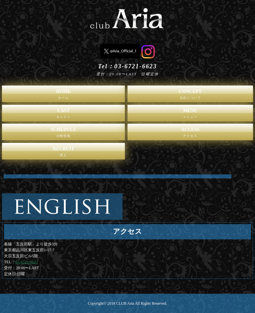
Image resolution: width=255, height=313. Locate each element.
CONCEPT (190, 95)
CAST (63, 114)
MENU (190, 114)
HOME (63, 95)
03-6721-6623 (26, 262)
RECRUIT (63, 152)
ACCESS (190, 133)
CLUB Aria (125, 303)
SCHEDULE (63, 133)
